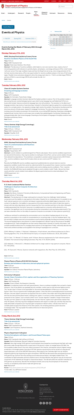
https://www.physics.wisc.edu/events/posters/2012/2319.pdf (27, 368)
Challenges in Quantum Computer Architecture (20, 187)
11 (70, 39)
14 (57, 40)
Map (41, 394)
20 (54, 42)
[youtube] (50, 403)
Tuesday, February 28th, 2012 (13, 85)
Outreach (52, 13)
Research (21, 13)
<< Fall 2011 (6, 38)
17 (67, 40)
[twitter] (40, 403)
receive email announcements (23, 42)
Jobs (59, 1)
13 (54, 40)
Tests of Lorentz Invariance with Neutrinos (19, 145)
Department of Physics (16, 5)
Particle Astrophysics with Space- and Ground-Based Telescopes (27, 335)
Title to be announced (12, 127)
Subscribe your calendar (9, 42)
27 (54, 44)
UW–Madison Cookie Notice (37, 411)
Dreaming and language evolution (16, 91)
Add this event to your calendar (11, 81)
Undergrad (12, 13)
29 (61, 44)
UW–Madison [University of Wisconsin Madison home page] (10, 1)
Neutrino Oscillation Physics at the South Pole (20, 59)
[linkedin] (47, 403)
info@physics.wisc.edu (48, 396)
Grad (3, 13)
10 (67, 39)
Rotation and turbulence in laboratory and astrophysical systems (26, 263)
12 (51, 40)
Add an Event (53, 48)
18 (70, 40)
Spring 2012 (17, 38)
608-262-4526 (47, 399)
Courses (53, 1)
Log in (70, 1)
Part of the (25, 398)
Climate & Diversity (44, 13)
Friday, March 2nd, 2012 (11, 316)
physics (22, 1)
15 (61, 40)
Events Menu (8, 27)
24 (68, 42)
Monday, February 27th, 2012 (13, 53)
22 (61, 42)
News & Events (36, 13)
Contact (46, 1)
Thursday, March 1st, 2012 (12, 181)
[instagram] (44, 403)
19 (51, 42)
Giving (70, 13)
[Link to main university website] (25, 393)
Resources (61, 13)
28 (58, 44)
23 (64, 42)
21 (57, 42)
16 (64, 40)
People (28, 13)
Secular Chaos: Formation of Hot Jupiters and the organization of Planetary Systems (34, 277)
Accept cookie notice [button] (61, 410)
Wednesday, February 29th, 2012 (15, 139)
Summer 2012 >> (31, 38)
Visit (64, 1)
